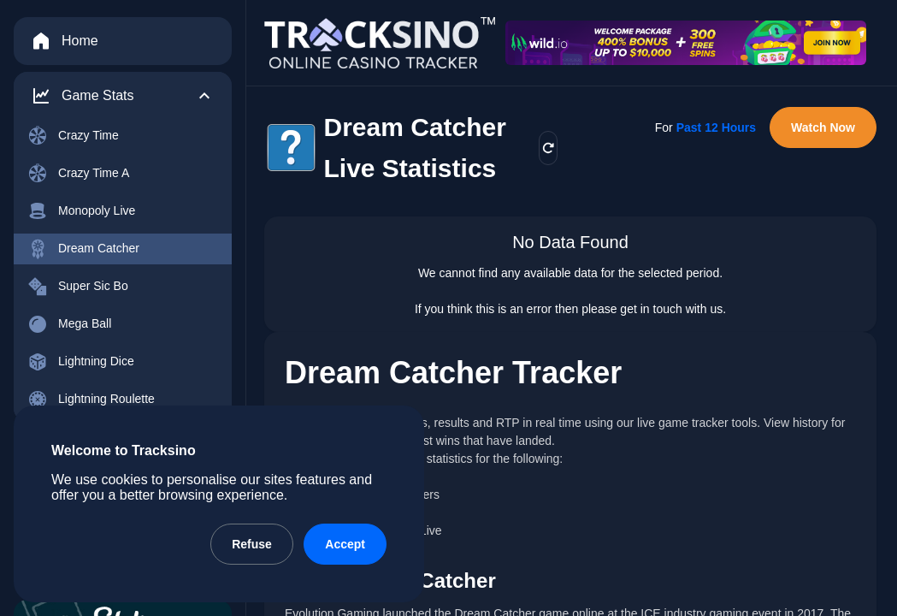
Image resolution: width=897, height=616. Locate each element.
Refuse (252, 544)
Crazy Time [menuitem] (73, 136)
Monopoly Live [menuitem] (81, 211)
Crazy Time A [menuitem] (78, 173)
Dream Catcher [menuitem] (83, 249)
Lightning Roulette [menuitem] (91, 399)
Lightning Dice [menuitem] (80, 362)
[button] (123, 96)
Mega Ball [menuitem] (69, 324)
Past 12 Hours (716, 127)
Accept (345, 544)
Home (64, 41)
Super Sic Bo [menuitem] (77, 286)
